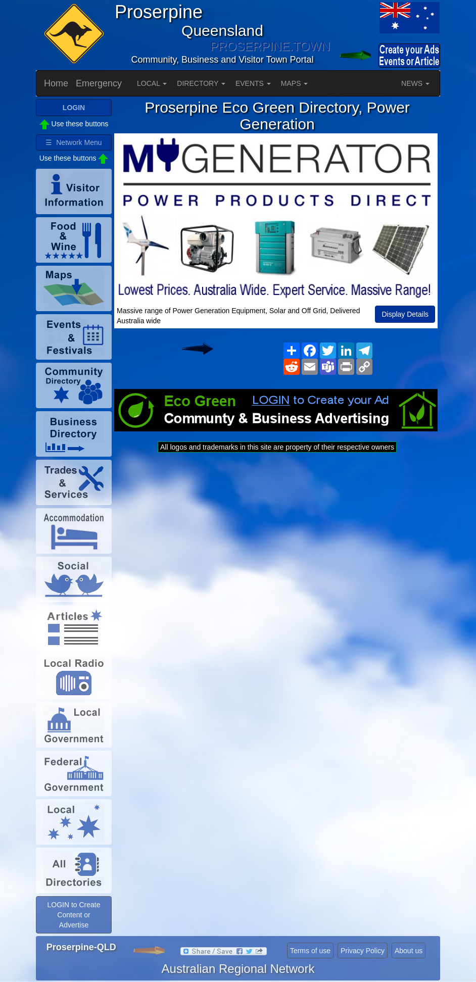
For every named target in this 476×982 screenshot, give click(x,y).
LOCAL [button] (152, 83)
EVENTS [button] (253, 83)
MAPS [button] (294, 83)
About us (408, 951)
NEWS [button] (415, 83)
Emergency (99, 83)
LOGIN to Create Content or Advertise (73, 915)
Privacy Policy (363, 951)
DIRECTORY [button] (201, 83)
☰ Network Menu (73, 142)
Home (56, 83)
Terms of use (310, 951)
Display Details (405, 314)
